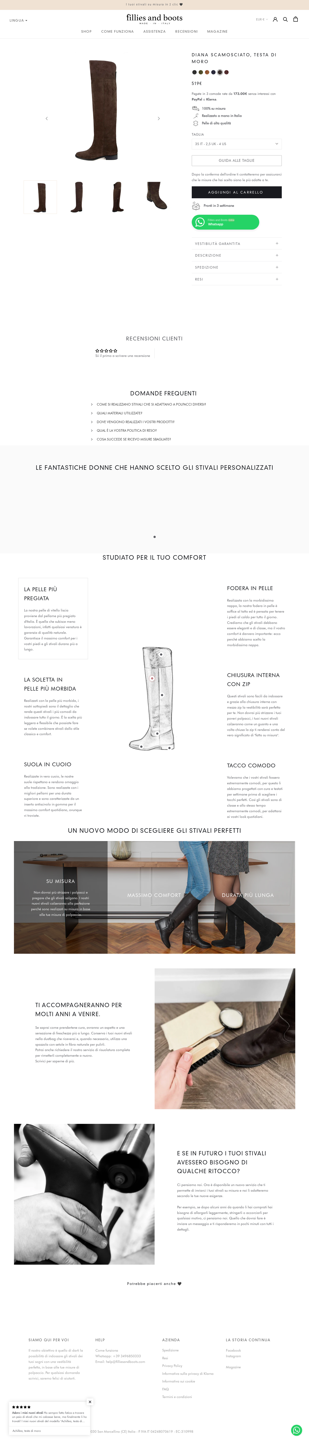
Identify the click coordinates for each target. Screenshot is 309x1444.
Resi (236, 279)
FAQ (165, 1389)
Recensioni (186, 31)
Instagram (233, 1356)
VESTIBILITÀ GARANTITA (236, 244)
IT (1, 41)
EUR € (262, 19)
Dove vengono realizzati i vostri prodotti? (136, 422)
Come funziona (117, 31)
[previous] (47, 118)
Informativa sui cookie (178, 1381)
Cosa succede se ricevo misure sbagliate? (134, 439)
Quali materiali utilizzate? (119, 413)
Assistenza (154, 31)
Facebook (233, 1350)
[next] (158, 118)
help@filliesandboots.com (125, 1362)
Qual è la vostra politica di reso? (127, 431)
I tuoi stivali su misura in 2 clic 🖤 (154, 4)
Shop (86, 31)
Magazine (217, 31)
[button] (83, 1401)
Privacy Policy (172, 1366)
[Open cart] (295, 19)
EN (6, 41)
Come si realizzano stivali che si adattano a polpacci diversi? (151, 404)
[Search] (285, 19)
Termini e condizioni (177, 1397)
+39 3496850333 (127, 1356)
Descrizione (236, 255)
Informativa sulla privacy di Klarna (188, 1374)
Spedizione (236, 267)
